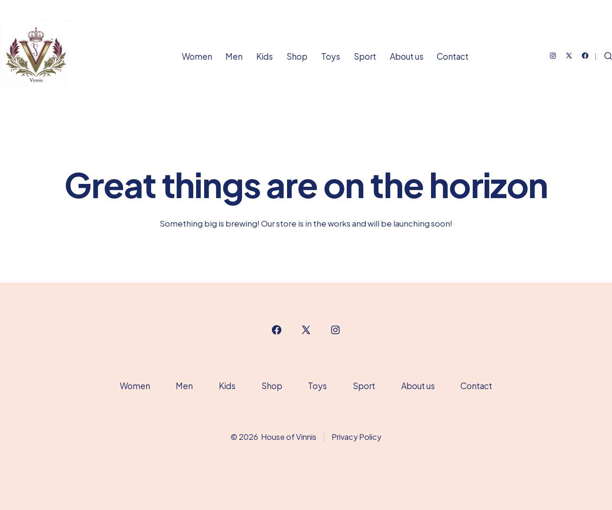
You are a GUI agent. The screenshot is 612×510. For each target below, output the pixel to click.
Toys (330, 56)
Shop (297, 56)
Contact (452, 56)
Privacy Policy (356, 437)
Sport (365, 56)
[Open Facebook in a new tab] (585, 56)
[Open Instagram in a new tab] (553, 56)
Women (197, 56)
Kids (264, 56)
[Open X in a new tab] (569, 56)
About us (406, 56)
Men (234, 56)
